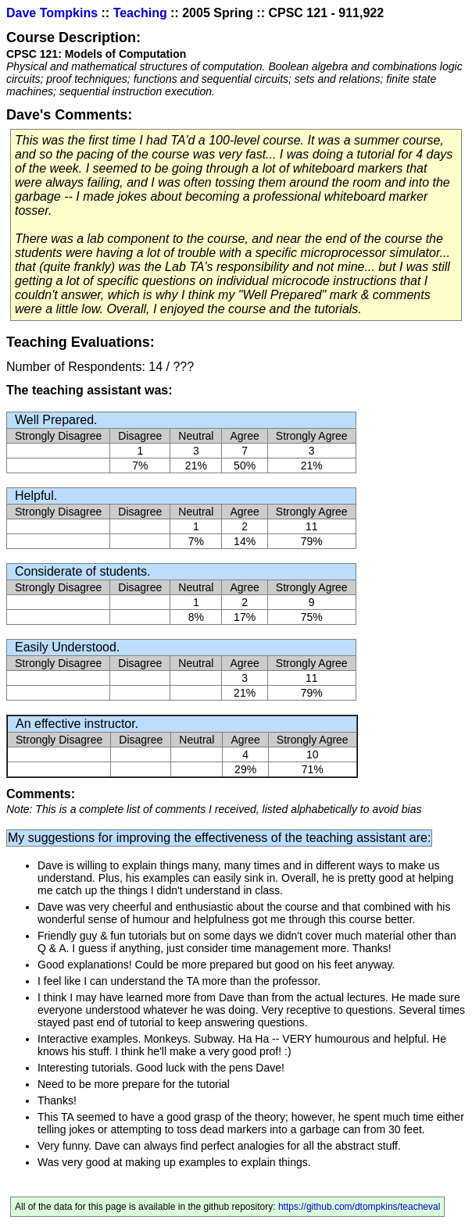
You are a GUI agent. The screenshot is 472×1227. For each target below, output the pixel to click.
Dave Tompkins (52, 13)
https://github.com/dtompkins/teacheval (359, 1206)
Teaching (140, 13)
